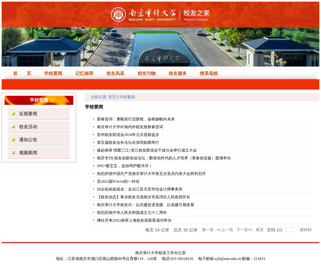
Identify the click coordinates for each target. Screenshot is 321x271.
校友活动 (28, 126)
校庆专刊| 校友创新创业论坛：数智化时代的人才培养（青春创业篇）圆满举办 (164, 158)
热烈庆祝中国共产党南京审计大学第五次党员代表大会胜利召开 (151, 173)
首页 (112, 97)
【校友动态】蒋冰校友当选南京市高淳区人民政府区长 (143, 197)
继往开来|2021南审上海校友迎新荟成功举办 (134, 220)
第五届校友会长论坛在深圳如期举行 (128, 142)
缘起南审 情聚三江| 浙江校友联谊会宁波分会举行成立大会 (147, 150)
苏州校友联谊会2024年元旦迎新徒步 (128, 134)
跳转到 (306, 230)
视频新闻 (28, 152)
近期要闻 (28, 113)
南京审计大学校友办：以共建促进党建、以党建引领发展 (145, 205)
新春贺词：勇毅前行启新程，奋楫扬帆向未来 (136, 119)
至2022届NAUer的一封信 (118, 181)
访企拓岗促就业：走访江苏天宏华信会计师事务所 (140, 189)
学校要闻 (127, 97)
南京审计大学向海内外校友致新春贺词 (130, 127)
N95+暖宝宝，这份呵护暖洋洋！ (124, 166)
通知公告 (28, 139)
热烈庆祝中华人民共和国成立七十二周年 (132, 212)
